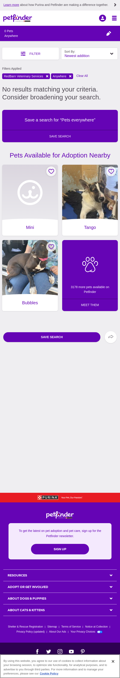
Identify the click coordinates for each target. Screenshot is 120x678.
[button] (60, 126)
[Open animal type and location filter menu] (108, 33)
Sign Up (60, 549)
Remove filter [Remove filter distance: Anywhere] (70, 76)
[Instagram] (60, 651)
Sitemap (52, 626)
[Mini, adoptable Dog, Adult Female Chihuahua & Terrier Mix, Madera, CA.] (30, 200)
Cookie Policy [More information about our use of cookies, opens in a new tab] (49, 673)
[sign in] (102, 18)
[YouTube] (71, 651)
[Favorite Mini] (51, 171)
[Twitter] (48, 651)
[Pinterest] (82, 651)
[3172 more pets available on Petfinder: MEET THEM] (90, 275)
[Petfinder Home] (17, 18)
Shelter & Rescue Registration (25, 626)
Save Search (52, 337)
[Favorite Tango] (111, 171)
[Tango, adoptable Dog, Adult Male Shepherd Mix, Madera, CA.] (90, 200)
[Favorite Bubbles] (51, 247)
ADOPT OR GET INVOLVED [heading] (28, 587)
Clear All (82, 76)
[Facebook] (37, 651)
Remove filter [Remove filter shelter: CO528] (47, 76)
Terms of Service (71, 626)
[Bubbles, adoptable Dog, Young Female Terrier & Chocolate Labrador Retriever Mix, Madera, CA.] (30, 275)
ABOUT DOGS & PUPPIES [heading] (27, 598)
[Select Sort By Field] (89, 54)
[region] (60, 666)
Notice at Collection (96, 626)
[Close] (113, 661)
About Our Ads (57, 631)
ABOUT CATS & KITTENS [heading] (26, 610)
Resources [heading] (17, 575)
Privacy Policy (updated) (30, 631)
